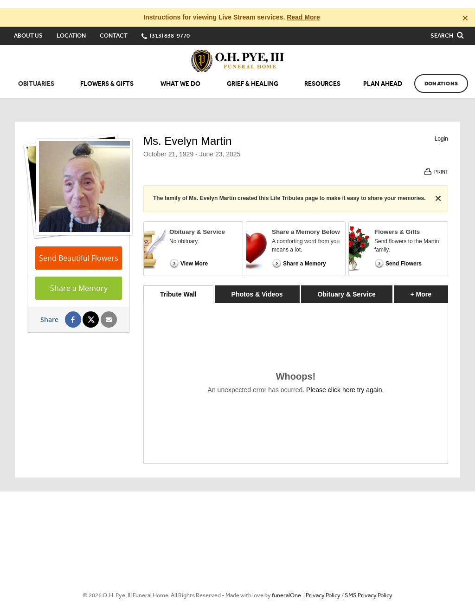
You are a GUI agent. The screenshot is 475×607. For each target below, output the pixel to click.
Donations (441, 75)
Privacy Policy (323, 586)
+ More (429, 283)
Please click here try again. (345, 381)
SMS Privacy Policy (368, 586)
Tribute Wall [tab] (178, 286)
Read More (303, 9)
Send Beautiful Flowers (78, 250)
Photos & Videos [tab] (257, 286)
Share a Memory (79, 280)
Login (441, 130)
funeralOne (286, 586)
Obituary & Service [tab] (346, 286)
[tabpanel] (296, 375)
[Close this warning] (465, 9)
